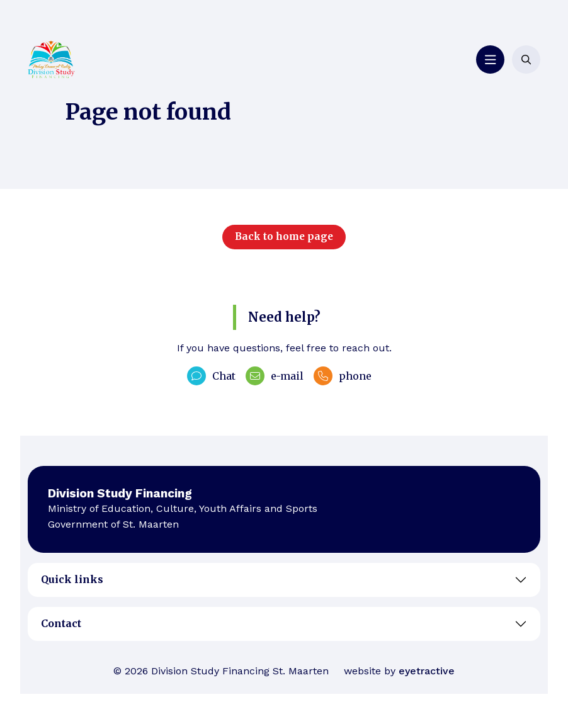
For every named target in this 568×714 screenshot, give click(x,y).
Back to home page (284, 236)
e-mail (275, 375)
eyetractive (427, 671)
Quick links (72, 579)
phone (343, 375)
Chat (211, 375)
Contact (61, 623)
